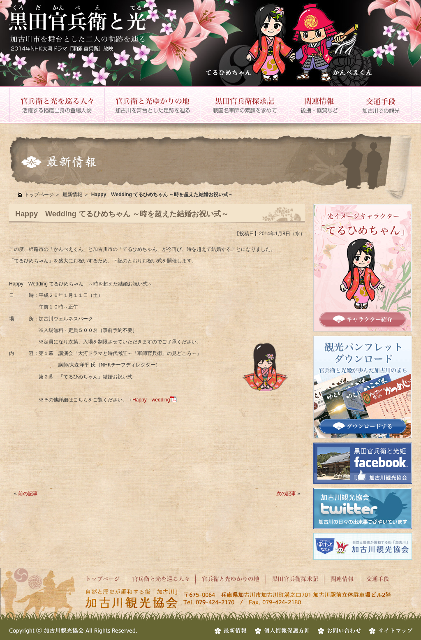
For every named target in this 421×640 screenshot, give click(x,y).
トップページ (39, 194)
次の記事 (286, 493)
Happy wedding (151, 400)
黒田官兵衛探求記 (244, 104)
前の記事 (28, 493)
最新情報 (72, 194)
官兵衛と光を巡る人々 (56, 104)
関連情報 (318, 104)
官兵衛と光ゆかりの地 (152, 104)
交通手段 (380, 104)
